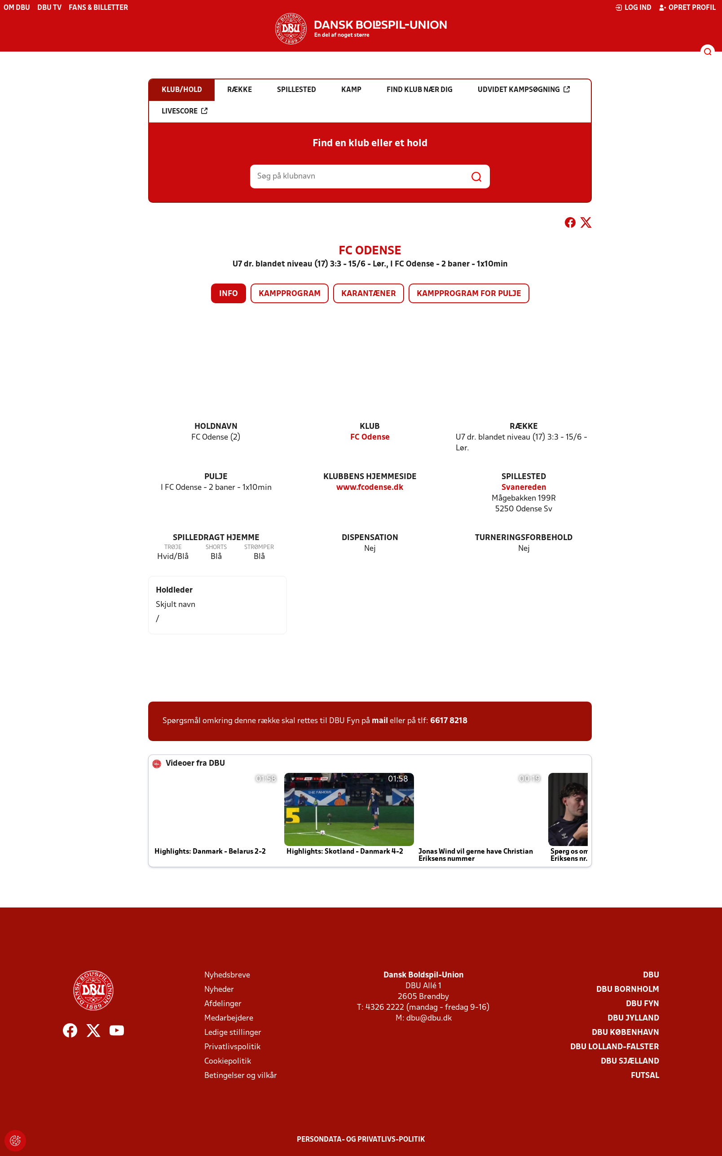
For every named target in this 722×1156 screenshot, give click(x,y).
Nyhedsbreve (227, 975)
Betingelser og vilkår (240, 1076)
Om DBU (17, 8)
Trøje (173, 547)
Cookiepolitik (227, 1061)
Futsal (645, 1076)
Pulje (216, 477)
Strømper (259, 547)
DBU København (625, 1033)
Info (228, 294)
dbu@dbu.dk (429, 1018)
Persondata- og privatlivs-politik (361, 1140)
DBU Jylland (633, 1018)
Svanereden (524, 488)
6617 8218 (448, 721)
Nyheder (219, 990)
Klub (370, 427)
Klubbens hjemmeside (370, 477)
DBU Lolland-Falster (614, 1047)
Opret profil (687, 8)
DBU (651, 975)
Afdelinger (223, 1004)
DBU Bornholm (627, 990)
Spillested (524, 477)
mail (380, 721)
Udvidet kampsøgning (524, 89)
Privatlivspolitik (232, 1047)
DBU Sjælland (630, 1061)
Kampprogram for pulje (469, 294)
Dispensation (370, 538)
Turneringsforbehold (523, 538)
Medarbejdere (228, 1018)
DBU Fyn (642, 1004)
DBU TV (49, 8)
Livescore (184, 111)
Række (524, 427)
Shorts (216, 547)
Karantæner (368, 294)
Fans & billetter (98, 8)
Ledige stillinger (232, 1033)
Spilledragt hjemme (216, 538)
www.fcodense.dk (369, 488)
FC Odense (370, 437)
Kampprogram (290, 294)
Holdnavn (216, 427)
